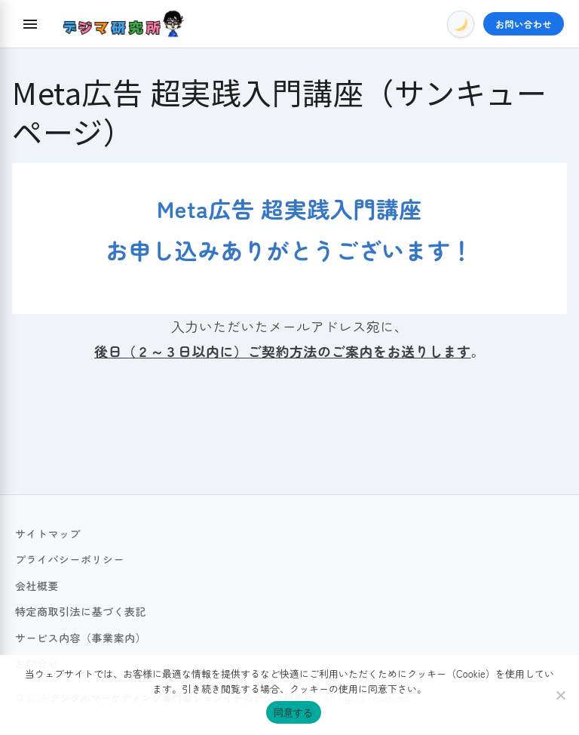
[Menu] (30, 24)
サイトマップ (48, 533)
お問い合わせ (523, 23)
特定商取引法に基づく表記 (80, 611)
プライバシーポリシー (69, 559)
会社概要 (37, 585)
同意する (294, 712)
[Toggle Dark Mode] (460, 24)
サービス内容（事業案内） (80, 637)
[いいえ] (560, 695)
